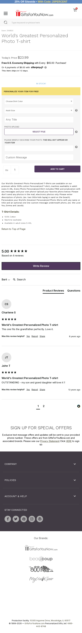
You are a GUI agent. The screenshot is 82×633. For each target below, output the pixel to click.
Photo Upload (11, 127)
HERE (69, 441)
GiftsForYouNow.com (35, 623)
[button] (38, 406)
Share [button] (42, 336)
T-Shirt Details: (10, 211)
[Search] (25, 279)
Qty (6, 170)
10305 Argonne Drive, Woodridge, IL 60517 (50, 620)
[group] (41, 251)
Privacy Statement (50, 441)
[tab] (53, 291)
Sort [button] (6, 279)
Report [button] (35, 336)
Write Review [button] (41, 266)
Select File (39, 131)
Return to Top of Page (14, 229)
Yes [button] (28, 336)
